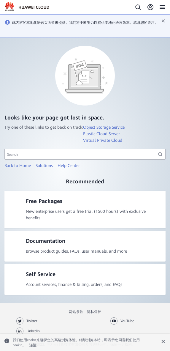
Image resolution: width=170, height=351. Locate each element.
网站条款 (76, 312)
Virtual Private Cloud (102, 140)
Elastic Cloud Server (101, 133)
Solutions (44, 165)
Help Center (69, 165)
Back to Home (17, 165)
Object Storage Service (104, 127)
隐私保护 (94, 312)
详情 (32, 345)
